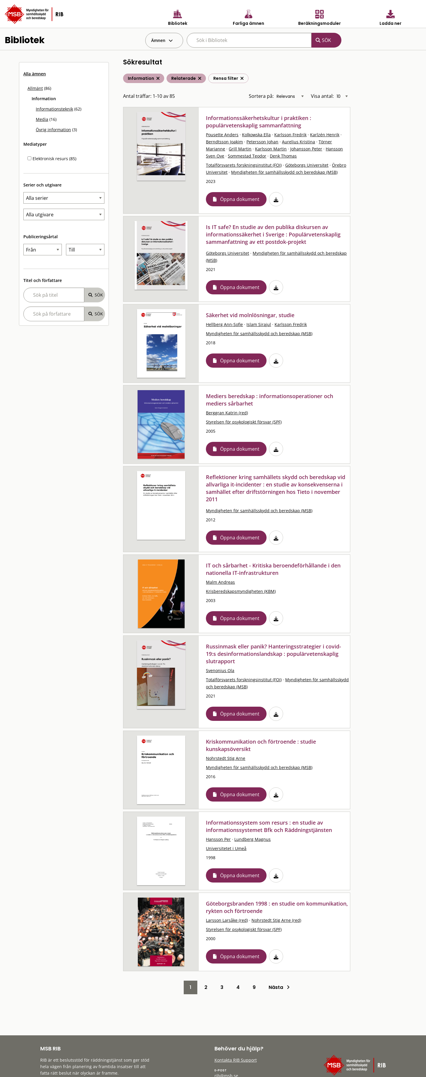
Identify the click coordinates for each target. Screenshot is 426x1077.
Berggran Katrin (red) (227, 413)
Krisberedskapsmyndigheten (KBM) (241, 591)
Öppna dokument (239, 199)
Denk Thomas (283, 156)
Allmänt (35, 88)
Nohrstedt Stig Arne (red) (276, 920)
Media (42, 119)
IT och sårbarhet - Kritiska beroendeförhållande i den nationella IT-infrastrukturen (273, 569)
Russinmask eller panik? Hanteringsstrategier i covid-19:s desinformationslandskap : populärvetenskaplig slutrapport (273, 654)
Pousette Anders (222, 134)
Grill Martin (240, 149)
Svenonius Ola (220, 670)
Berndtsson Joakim (224, 142)
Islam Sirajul (258, 324)
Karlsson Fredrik (290, 134)
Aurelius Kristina (298, 142)
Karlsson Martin (271, 149)
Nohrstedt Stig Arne (225, 758)
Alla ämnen (34, 74)
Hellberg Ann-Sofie (224, 324)
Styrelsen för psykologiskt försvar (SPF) (244, 422)
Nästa (279, 987)
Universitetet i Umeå (226, 848)
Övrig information (53, 129)
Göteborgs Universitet (306, 165)
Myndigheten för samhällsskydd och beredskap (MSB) (284, 172)
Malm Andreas (220, 582)
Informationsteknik (54, 109)
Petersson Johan (262, 142)
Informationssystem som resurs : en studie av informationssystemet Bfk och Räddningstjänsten (269, 826)
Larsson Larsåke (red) (227, 920)
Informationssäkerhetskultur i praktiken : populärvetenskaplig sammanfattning (258, 121)
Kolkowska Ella (256, 134)
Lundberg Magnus (252, 839)
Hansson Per (218, 839)
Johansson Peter (306, 149)
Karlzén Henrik (324, 134)
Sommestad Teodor (247, 156)
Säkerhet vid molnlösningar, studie (250, 315)
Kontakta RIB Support (235, 1060)
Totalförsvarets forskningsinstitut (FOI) (244, 165)
